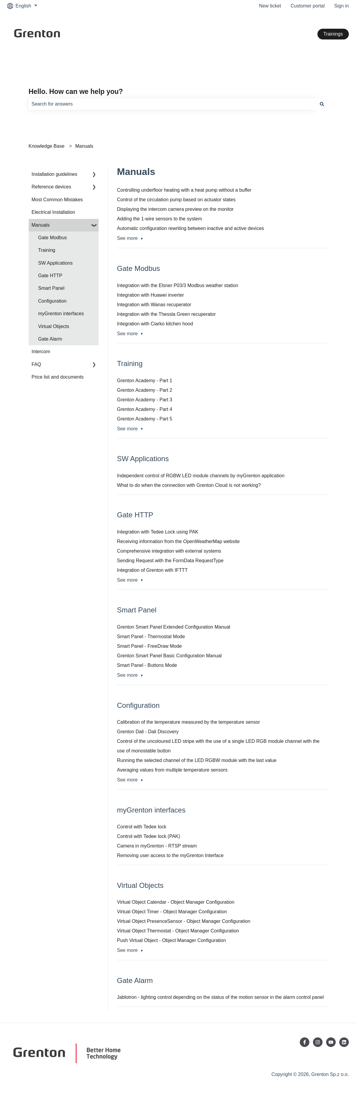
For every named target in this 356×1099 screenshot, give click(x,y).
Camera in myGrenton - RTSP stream (157, 845)
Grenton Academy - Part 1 (144, 380)
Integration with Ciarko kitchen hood (155, 323)
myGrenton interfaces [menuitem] (61, 313)
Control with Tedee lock (141, 826)
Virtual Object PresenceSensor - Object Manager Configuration (183, 921)
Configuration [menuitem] (52, 301)
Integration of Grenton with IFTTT (152, 570)
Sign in (341, 5)
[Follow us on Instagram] (318, 1042)
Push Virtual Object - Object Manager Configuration (171, 940)
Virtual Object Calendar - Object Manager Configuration (175, 902)
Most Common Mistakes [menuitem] (57, 199)
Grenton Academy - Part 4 (144, 409)
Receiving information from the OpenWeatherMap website (178, 541)
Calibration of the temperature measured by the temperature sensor (188, 722)
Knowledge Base (47, 146)
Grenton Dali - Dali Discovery (147, 731)
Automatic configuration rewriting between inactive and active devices (190, 228)
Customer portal (308, 5)
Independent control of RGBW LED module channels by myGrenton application (200, 475)
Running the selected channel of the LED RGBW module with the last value (196, 760)
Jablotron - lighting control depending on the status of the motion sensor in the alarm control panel (220, 997)
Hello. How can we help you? (76, 91)
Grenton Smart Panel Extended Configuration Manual (173, 626)
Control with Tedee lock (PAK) (148, 836)
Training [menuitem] (46, 250)
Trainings (333, 33)
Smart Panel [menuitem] (51, 288)
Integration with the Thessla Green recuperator (166, 314)
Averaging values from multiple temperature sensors (172, 769)
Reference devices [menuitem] (51, 186)
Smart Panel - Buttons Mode (147, 665)
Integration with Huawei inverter (150, 295)
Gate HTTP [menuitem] (50, 275)
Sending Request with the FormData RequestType (170, 560)
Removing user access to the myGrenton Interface (170, 855)
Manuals (84, 146)
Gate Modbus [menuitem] (52, 237)
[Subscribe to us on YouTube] (331, 1042)
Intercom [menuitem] (41, 351)
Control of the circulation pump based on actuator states (176, 199)
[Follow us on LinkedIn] (344, 1042)
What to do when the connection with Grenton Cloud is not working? (189, 485)
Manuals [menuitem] (41, 225)
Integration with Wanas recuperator (154, 304)
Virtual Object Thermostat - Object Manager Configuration (178, 930)
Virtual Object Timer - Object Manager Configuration (172, 911)
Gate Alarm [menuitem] (50, 339)
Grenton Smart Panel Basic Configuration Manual (169, 655)
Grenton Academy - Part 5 (144, 418)
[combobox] (172, 104)
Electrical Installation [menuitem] (53, 212)
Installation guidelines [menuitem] (54, 174)
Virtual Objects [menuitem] (53, 326)
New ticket (270, 5)
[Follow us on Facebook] (304, 1042)
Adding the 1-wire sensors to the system (159, 218)
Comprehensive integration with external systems (169, 551)
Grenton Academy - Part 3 (144, 399)
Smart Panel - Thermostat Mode (151, 636)
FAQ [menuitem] (36, 364)
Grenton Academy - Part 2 (144, 390)
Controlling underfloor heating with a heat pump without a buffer (184, 190)
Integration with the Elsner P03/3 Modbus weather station (177, 285)
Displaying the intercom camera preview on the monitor (175, 209)
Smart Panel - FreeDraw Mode (149, 646)
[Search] (322, 104)
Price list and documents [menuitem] (58, 376)
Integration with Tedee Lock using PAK (157, 531)
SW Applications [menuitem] (55, 263)
